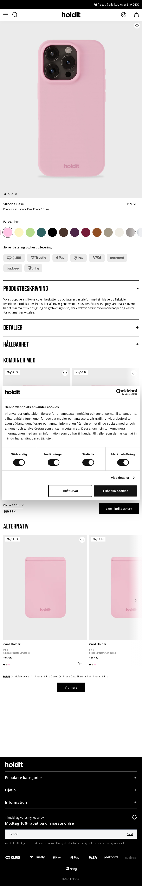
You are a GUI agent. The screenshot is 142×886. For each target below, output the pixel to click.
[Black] (52, 232)
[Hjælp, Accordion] (71, 790)
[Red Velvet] (85, 232)
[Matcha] (30, 232)
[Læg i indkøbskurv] (79, 663)
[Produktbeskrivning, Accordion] (71, 289)
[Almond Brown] (97, 232)
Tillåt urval (70, 491)
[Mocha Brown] (108, 232)
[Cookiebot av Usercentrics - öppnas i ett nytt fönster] (119, 392)
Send (130, 834)
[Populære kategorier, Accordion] (71, 778)
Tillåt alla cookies (115, 491)
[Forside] (6, 677)
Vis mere (71, 687)
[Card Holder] (45, 587)
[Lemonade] (19, 232)
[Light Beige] (119, 232)
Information (16, 802)
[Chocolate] (63, 232)
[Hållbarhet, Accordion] (71, 344)
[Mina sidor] (123, 14)
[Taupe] (130, 232)
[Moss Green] (41, 232)
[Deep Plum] (74, 232)
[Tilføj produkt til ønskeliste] (137, 26)
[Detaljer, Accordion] (71, 328)
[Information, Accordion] (71, 802)
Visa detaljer (120, 477)
